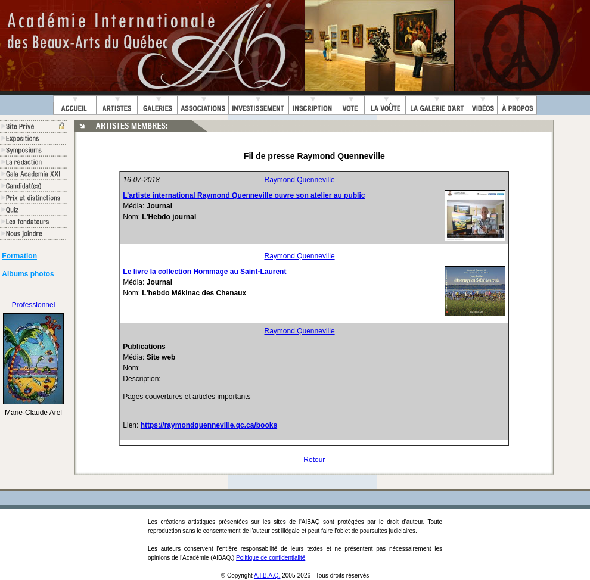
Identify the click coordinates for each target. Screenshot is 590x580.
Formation (19, 256)
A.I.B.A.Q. (267, 575)
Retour (314, 460)
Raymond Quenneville (300, 180)
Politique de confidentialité (270, 557)
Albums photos (28, 274)
